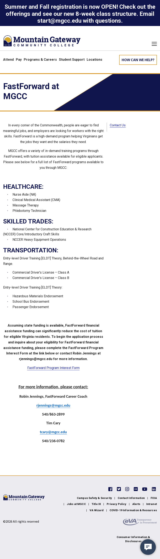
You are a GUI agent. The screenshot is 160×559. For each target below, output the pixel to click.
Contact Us (118, 125)
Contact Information (131, 498)
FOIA (154, 498)
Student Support (72, 60)
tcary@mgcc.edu (53, 431)
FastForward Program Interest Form (53, 368)
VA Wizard (97, 510)
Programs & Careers (40, 60)
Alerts (136, 504)
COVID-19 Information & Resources (133, 510)
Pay (19, 60)
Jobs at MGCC (76, 504)
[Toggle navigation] (153, 44)
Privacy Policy (116, 504)
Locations (94, 60)
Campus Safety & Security (94, 498)
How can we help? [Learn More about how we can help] (138, 60)
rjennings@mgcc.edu (53, 405)
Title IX (96, 504)
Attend (8, 60)
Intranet (151, 504)
